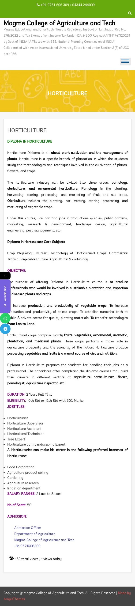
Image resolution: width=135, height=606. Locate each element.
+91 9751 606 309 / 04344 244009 (66, 5)
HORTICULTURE (27, 130)
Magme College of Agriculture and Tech (59, 23)
